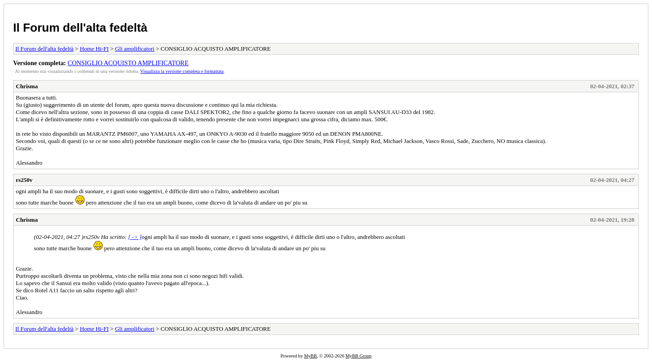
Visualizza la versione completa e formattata (182, 71)
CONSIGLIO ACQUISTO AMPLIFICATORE (127, 63)
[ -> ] (135, 236)
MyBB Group (358, 355)
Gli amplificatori (134, 48)
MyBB (310, 355)
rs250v (24, 179)
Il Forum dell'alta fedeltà (80, 27)
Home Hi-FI (94, 48)
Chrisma (27, 86)
